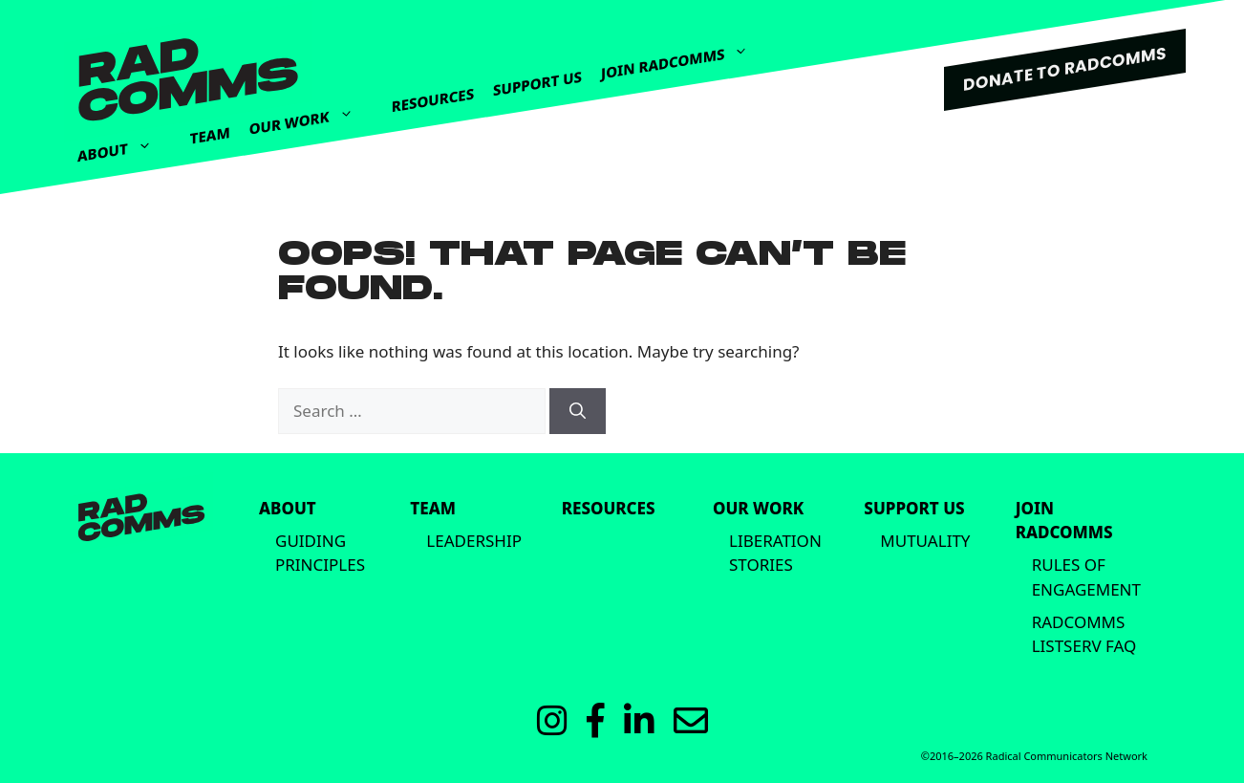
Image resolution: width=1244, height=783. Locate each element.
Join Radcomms (684, 54)
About (124, 145)
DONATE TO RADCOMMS (1065, 69)
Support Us (537, 83)
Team (210, 135)
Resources (433, 100)
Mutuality (925, 541)
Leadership (474, 541)
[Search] (577, 411)
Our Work (311, 113)
